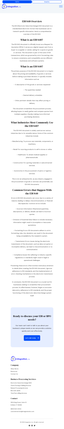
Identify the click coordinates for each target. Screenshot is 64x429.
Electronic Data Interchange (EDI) (21, 383)
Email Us (46, 2)
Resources (14, 371)
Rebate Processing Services (19, 388)
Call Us (17, 2)
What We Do (15, 369)
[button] (61, 6)
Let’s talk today (32, 338)
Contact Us (14, 374)
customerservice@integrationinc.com (22, 411)
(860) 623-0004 (16, 409)
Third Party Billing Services (19, 393)
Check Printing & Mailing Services (21, 385)
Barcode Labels (15, 391)
